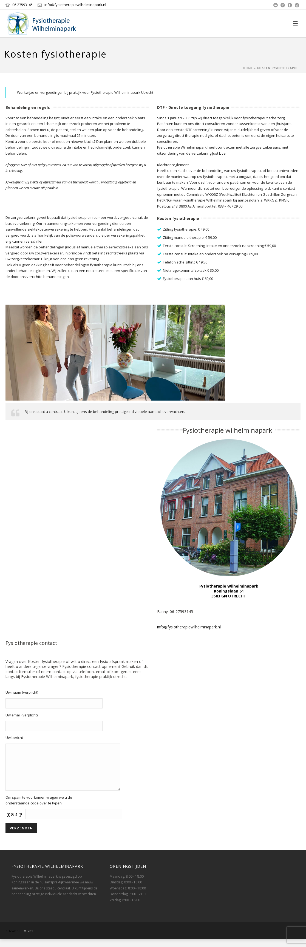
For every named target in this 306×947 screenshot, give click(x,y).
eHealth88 (14, 939)
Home (248, 68)
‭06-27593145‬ (22, 4)
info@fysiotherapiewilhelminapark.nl (75, 4)
